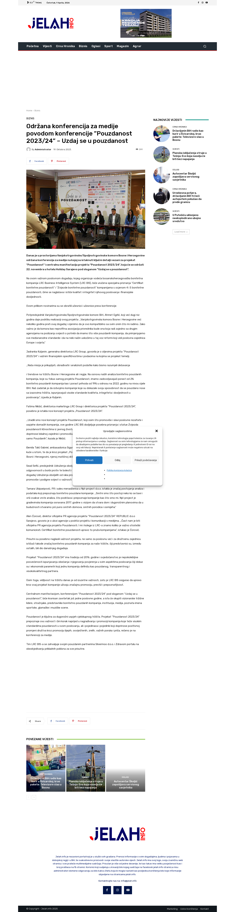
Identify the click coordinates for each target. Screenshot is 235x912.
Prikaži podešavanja (146, 460)
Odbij (117, 460)
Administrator (43, 149)
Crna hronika (45, 774)
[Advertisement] (117, 79)
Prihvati (89, 460)
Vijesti (85, 777)
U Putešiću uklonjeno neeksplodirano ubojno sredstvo (186, 218)
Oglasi (125, 777)
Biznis (37, 110)
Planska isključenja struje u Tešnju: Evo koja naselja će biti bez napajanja (86, 784)
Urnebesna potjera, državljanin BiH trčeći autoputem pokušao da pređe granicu (187, 197)
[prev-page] (28, 797)
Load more (181, 231)
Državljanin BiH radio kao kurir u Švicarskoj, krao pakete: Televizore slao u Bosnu (45, 783)
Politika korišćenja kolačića (119, 470)
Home (29, 110)
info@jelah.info (129, 881)
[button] (157, 431)
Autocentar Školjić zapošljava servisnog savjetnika (125, 784)
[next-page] (34, 797)
